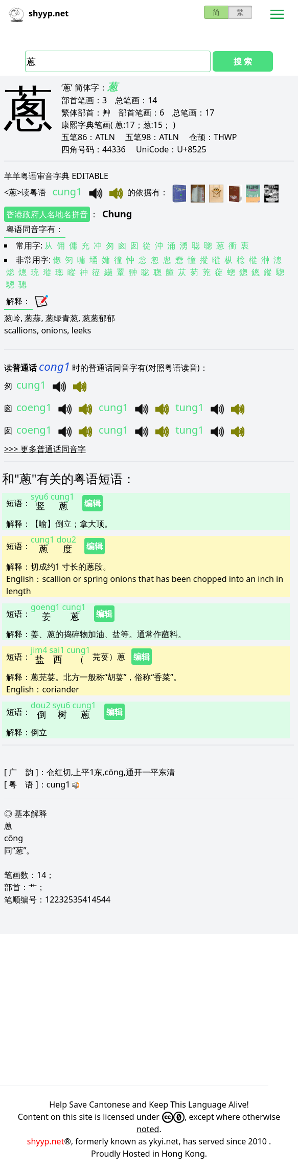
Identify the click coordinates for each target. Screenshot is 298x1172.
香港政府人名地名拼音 (47, 214)
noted (147, 1129)
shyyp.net (45, 1141)
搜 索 (243, 61)
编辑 (92, 503)
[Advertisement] (149, 1009)
